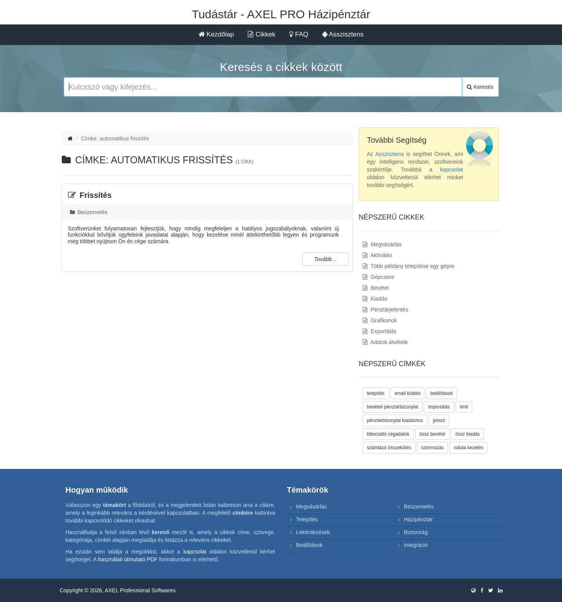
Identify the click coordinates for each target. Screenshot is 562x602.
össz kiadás (467, 434)
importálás (438, 407)
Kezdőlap (216, 34)
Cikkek (261, 34)
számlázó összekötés (389, 447)
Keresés (480, 87)
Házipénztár (418, 519)
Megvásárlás (382, 244)
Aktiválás (377, 255)
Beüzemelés (89, 212)
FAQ (298, 34)
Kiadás (375, 299)
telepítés (376, 393)
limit (464, 407)
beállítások (441, 393)
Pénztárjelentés (385, 309)
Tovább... (325, 259)
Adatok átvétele (385, 342)
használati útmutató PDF (128, 559)
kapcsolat (451, 169)
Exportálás (380, 331)
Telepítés (307, 519)
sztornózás (432, 447)
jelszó (439, 420)
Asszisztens (343, 34)
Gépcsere (379, 277)
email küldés (408, 393)
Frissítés (90, 195)
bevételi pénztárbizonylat (392, 407)
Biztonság (416, 532)
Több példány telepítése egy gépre (408, 266)
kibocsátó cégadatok (388, 434)
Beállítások (309, 545)
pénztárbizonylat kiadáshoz (395, 420)
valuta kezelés (468, 447)
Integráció (416, 545)
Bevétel (376, 288)
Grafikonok (380, 320)
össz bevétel (432, 434)
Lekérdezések (313, 532)
